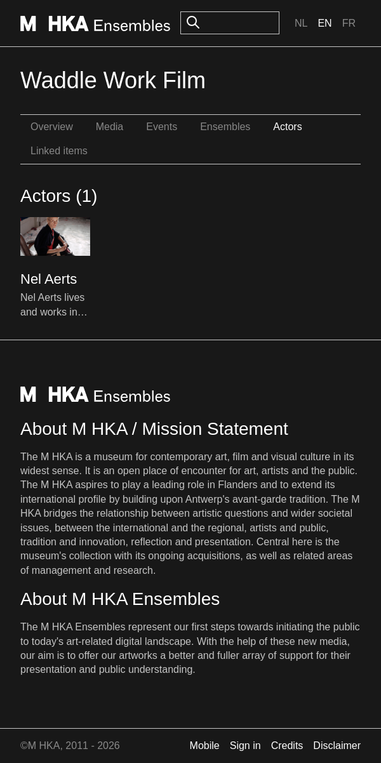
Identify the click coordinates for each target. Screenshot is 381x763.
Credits (287, 745)
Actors (287, 126)
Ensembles (225, 126)
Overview (51, 126)
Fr (349, 23)
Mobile (205, 745)
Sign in (245, 745)
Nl (301, 23)
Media (110, 126)
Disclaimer (337, 745)
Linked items (59, 150)
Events (161, 126)
